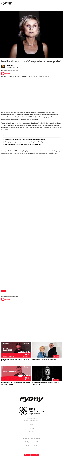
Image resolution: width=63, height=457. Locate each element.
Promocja (31, 428)
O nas (31, 425)
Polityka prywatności (31, 442)
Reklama (31, 431)
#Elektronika (35, 455)
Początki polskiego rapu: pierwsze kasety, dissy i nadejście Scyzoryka (26, 142)
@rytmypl (5, 73)
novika (3, 291)
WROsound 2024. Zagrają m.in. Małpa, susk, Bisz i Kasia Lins (23, 144)
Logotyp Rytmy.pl (31, 445)
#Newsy (27, 455)
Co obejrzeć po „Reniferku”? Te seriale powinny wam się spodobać (25, 139)
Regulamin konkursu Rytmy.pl (31, 438)
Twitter (43, 450)
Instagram (31, 450)
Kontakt (31, 435)
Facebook (19, 450)
